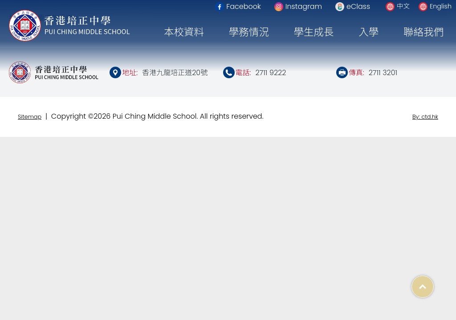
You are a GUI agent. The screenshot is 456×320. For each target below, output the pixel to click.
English (441, 6)
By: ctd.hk (425, 116)
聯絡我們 (423, 32)
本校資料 (184, 32)
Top (433, 282)
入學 (368, 32)
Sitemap (29, 116)
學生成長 (314, 32)
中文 (403, 6)
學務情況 (249, 32)
